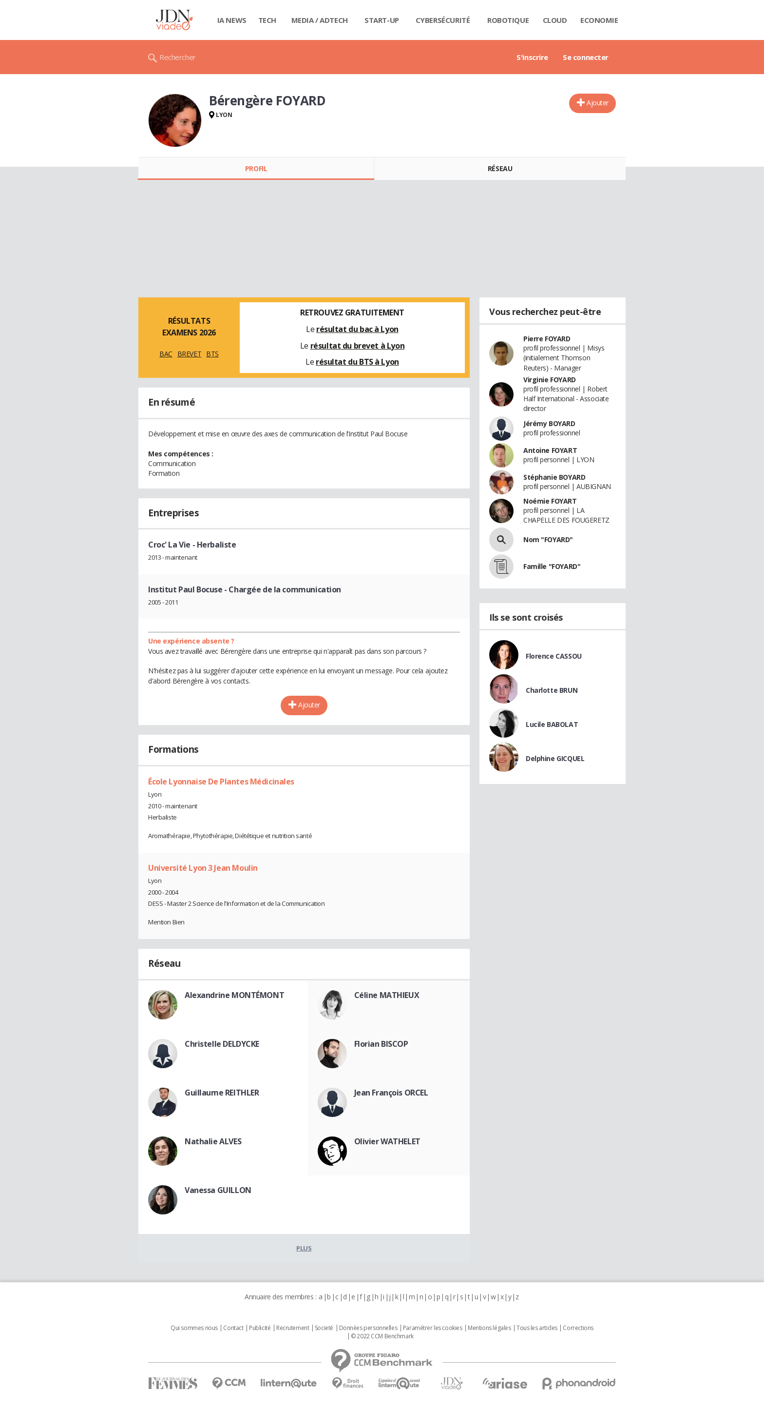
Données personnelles (368, 1328)
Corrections (578, 1328)
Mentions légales (489, 1328)
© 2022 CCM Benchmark (382, 1336)
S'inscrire (532, 57)
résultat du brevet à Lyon (357, 345)
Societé (324, 1328)
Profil (256, 168)
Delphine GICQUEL (555, 758)
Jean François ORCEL (391, 1092)
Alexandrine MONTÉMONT (234, 995)
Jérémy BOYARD (549, 423)
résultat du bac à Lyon (357, 329)
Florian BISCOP (381, 1043)
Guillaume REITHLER (222, 1092)
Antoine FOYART (550, 450)
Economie (599, 20)
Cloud (555, 20)
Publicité (259, 1328)
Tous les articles (536, 1328)
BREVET (189, 353)
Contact (233, 1328)
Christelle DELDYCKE (222, 1043)
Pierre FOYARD (547, 338)
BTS (212, 353)
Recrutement (292, 1328)
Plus (303, 1248)
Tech (267, 20)
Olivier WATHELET (387, 1141)
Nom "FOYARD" (548, 539)
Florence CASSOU (554, 656)
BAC (165, 353)
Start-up (381, 20)
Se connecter (586, 57)
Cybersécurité (443, 20)
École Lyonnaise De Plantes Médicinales (221, 781)
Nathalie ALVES (213, 1141)
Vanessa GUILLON (218, 1190)
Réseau (500, 168)
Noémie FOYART (550, 501)
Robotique (508, 20)
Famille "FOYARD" (551, 566)
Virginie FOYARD (549, 379)
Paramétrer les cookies (432, 1328)
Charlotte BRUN (551, 690)
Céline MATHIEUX (387, 995)
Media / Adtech (319, 20)
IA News (232, 20)
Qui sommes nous (194, 1328)
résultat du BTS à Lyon (357, 361)
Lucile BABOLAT (552, 724)
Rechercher (177, 57)
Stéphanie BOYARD (554, 477)
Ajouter (598, 102)
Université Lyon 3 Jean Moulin (203, 867)
